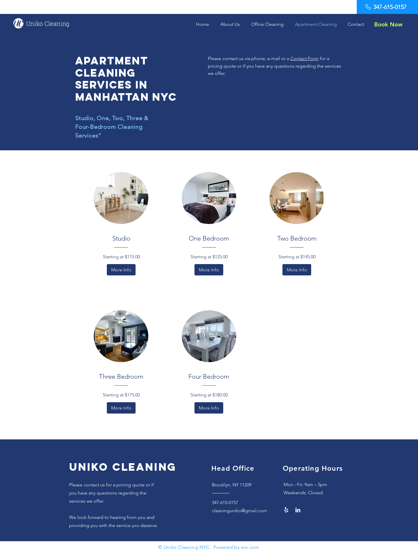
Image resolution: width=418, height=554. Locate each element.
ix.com (252, 547)
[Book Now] (388, 24)
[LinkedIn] (297, 509)
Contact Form (304, 58)
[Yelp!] (286, 509)
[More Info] (121, 269)
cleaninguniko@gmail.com (239, 510)
